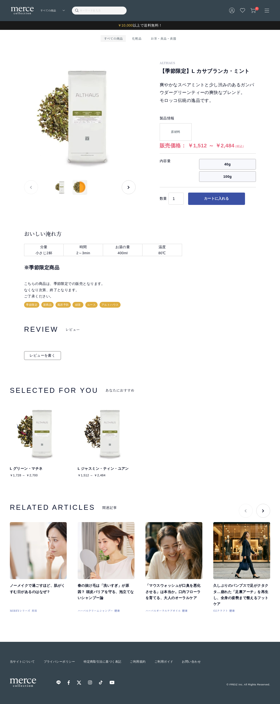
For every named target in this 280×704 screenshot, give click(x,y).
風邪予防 (63, 304)
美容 (34, 611)
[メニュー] (267, 10)
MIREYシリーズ (20, 611)
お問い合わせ (191, 661)
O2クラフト (220, 611)
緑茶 (78, 304)
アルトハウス (110, 304)
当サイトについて (22, 661)
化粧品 (137, 38)
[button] (129, 187)
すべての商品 (113, 38)
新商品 (47, 304)
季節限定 (31, 304)
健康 (117, 611)
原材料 (175, 131)
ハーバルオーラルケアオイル (163, 611)
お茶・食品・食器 (163, 38)
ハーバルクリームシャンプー (95, 611)
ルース (91, 304)
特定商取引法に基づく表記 (102, 661)
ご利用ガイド (163, 661)
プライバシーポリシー (59, 661)
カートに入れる (216, 198)
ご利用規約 (137, 661)
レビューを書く (42, 355)
